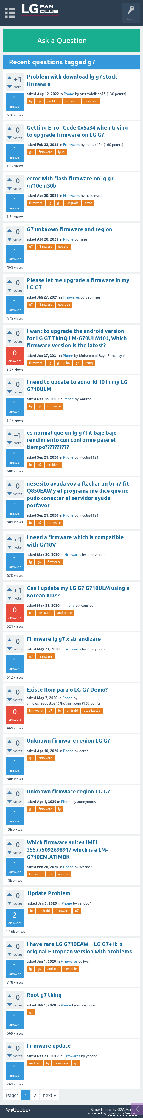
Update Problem (49, 893)
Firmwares (71, 145)
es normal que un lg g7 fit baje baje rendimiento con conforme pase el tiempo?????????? (72, 440)
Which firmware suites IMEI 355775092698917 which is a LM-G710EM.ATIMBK (67, 849)
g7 (39, 101)
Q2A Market (127, 1110)
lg (30, 101)
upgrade (73, 203)
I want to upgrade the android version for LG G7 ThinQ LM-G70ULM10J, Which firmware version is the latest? (77, 338)
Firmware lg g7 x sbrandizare (64, 639)
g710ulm (63, 363)
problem (53, 101)
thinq (89, 363)
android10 (64, 612)
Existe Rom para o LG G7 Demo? (67, 690)
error (88, 203)
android (72, 710)
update (63, 246)
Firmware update (49, 1046)
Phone (69, 94)
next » (49, 1095)
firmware (72, 101)
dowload (91, 101)
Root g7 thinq (44, 995)
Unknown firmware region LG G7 (68, 740)
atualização (92, 710)
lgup (61, 152)
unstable (70, 969)
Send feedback (18, 1110)
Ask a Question (62, 40)
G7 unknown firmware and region (69, 229)
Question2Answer (122, 1113)
